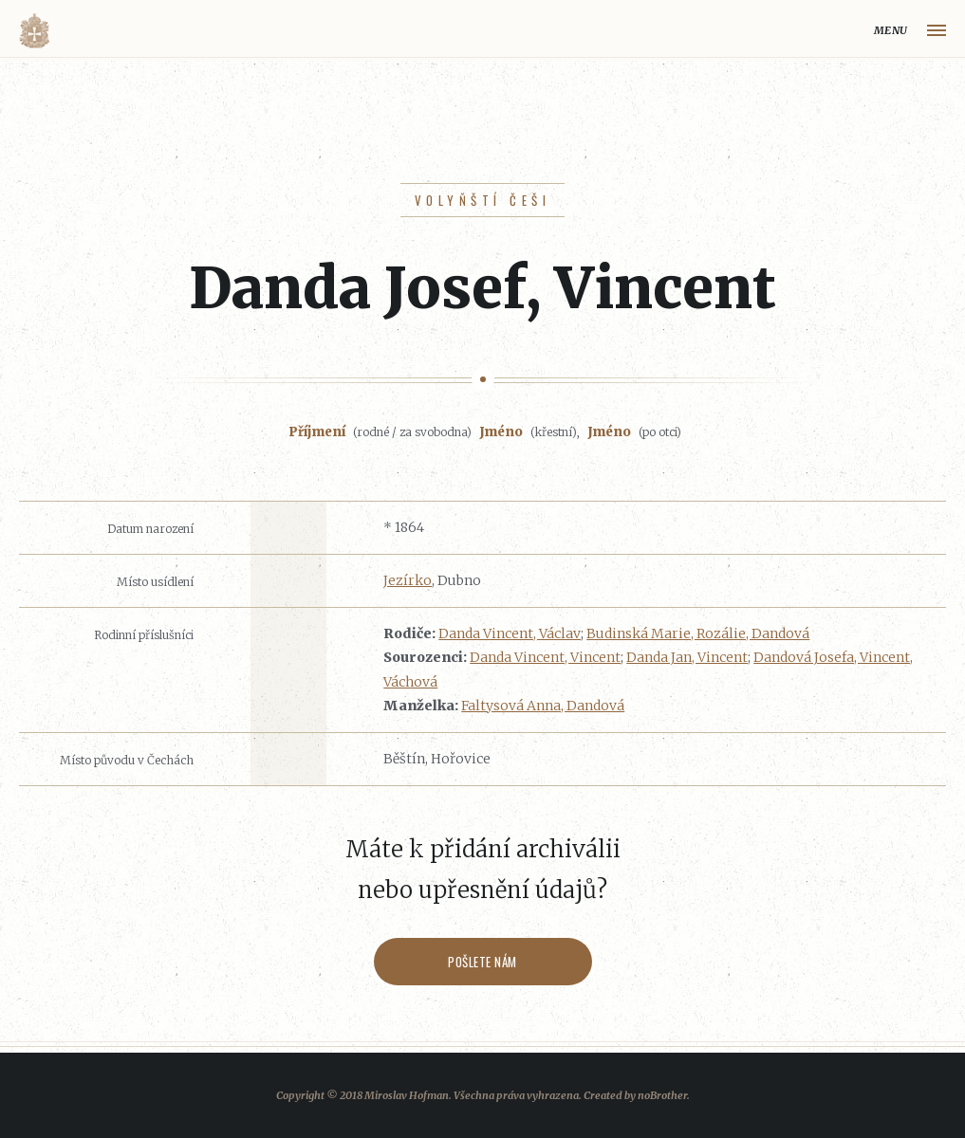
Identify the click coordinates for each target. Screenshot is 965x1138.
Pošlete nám (482, 961)
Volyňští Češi (482, 200)
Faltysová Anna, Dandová (542, 705)
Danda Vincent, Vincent (545, 657)
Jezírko (407, 580)
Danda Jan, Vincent (687, 657)
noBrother (662, 1095)
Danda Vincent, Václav (509, 633)
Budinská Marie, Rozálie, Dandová (697, 633)
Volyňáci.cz (34, 31)
